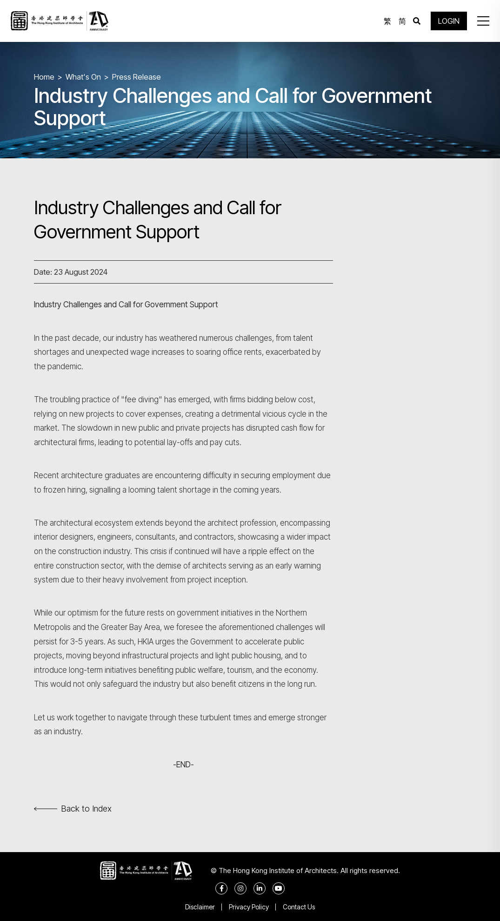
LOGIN (449, 21)
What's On (83, 76)
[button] (483, 21)
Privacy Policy (249, 907)
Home (44, 76)
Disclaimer (200, 907)
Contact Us (299, 907)
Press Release (136, 76)
